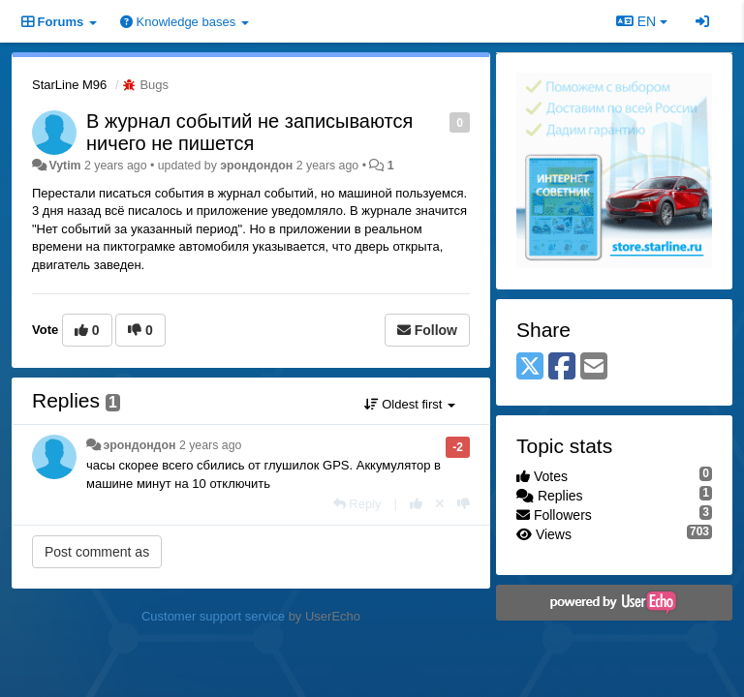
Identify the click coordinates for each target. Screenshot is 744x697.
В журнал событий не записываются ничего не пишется (249, 132)
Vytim (64, 165)
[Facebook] (561, 367)
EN (641, 21)
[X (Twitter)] (529, 367)
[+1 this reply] (416, 504)
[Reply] (357, 504)
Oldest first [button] (409, 404)
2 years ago (210, 445)
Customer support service (213, 616)
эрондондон (256, 165)
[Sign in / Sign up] (702, 21)
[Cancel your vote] (440, 504)
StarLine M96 (69, 84)
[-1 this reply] (463, 504)
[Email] (593, 367)
